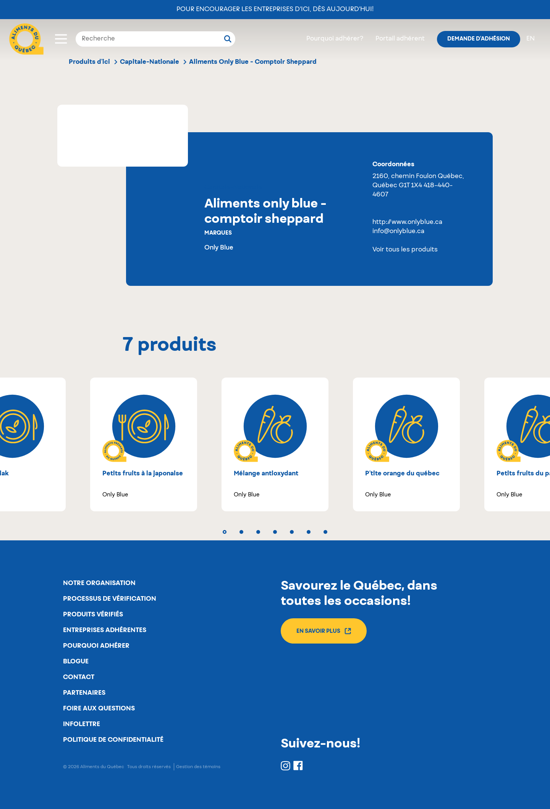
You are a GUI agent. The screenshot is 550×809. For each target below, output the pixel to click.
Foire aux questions (99, 708)
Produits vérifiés (93, 614)
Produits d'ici (89, 62)
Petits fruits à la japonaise (142, 473)
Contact (78, 677)
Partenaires (84, 693)
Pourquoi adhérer (96, 646)
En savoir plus (323, 631)
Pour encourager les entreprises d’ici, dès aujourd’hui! (275, 9)
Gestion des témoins (198, 767)
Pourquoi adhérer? (334, 39)
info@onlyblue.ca (398, 232)
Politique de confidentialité (113, 740)
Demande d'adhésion (478, 39)
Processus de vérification (109, 599)
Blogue (76, 661)
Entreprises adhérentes (104, 630)
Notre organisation (99, 583)
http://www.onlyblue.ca (407, 222)
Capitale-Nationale (149, 62)
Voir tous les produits (405, 250)
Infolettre (81, 724)
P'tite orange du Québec (402, 473)
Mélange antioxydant (266, 473)
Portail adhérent (400, 39)
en (530, 39)
